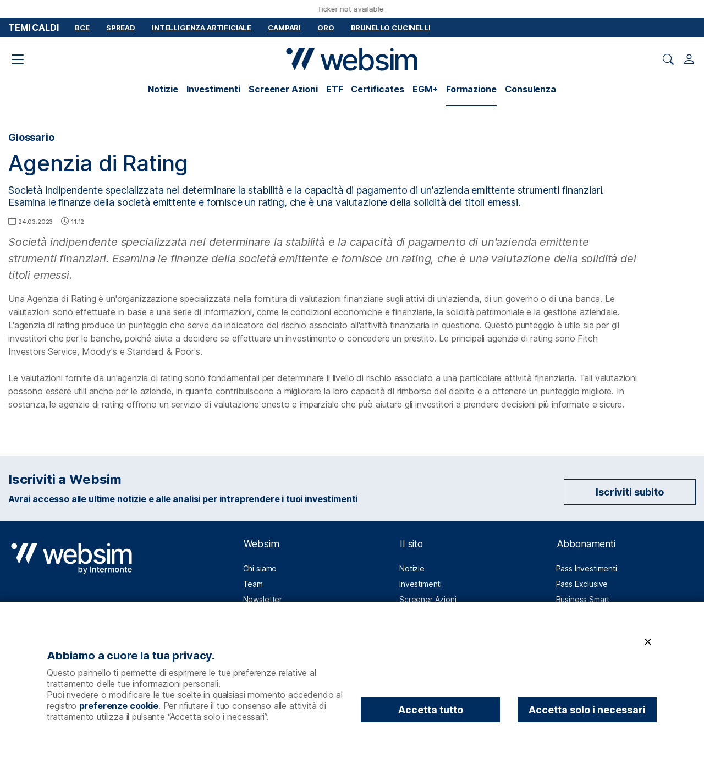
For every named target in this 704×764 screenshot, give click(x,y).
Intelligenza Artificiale (201, 27)
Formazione (471, 89)
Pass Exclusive (582, 584)
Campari (284, 27)
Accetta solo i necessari (587, 710)
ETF (334, 89)
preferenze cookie (118, 705)
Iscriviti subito (629, 492)
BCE (82, 27)
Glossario (31, 137)
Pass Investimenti (586, 568)
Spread (120, 27)
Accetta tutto (430, 710)
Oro (325, 27)
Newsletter (262, 599)
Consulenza (530, 89)
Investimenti (213, 89)
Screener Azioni (283, 89)
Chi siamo (260, 568)
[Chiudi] (648, 642)
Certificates (377, 89)
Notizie (163, 89)
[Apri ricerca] (668, 59)
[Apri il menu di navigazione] (17, 59)
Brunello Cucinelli (391, 27)
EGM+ (425, 89)
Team (253, 584)
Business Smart (583, 599)
